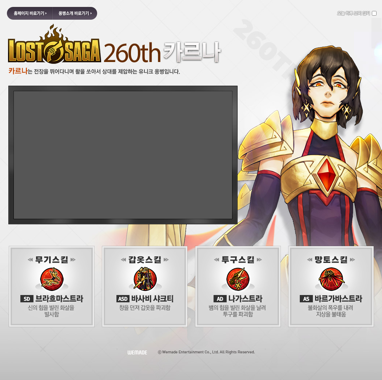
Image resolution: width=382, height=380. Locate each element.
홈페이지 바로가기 (29, 13)
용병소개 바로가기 (74, 13)
